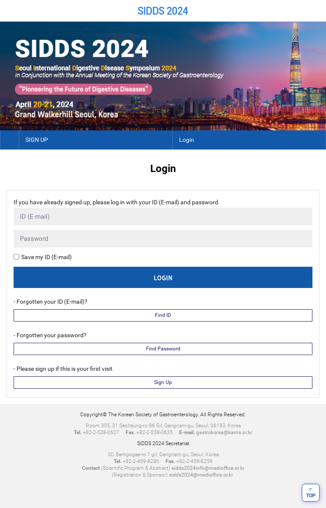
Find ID (163, 315)
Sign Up (163, 382)
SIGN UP (36, 139)
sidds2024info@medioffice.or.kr (207, 468)
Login (186, 139)
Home (10, 10)
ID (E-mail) (35, 216)
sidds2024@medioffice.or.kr (201, 475)
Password (34, 239)
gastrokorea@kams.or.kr (224, 432)
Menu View (315, 10)
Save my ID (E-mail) (46, 257)
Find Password (163, 349)
